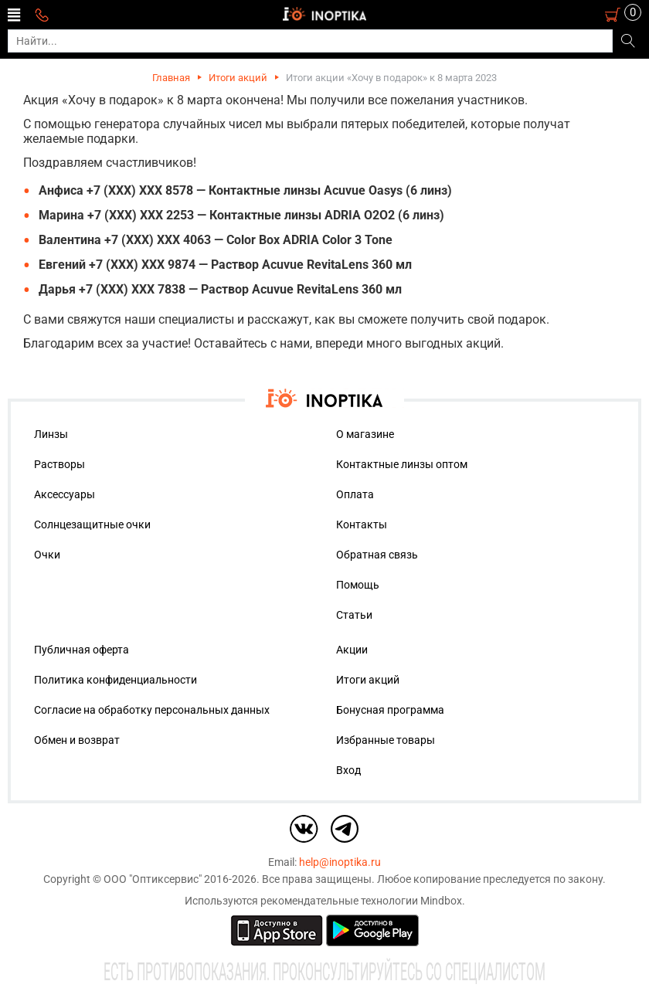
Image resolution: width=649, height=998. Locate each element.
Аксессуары (64, 494)
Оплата (355, 494)
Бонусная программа (390, 710)
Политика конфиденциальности (115, 680)
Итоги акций (238, 77)
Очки (47, 554)
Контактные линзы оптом (401, 464)
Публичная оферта (81, 649)
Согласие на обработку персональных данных (152, 710)
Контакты (361, 524)
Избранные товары (385, 740)
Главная (171, 77)
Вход (348, 770)
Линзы (51, 434)
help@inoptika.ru (340, 862)
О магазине (365, 434)
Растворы (59, 464)
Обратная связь (377, 554)
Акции (352, 649)
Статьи (354, 615)
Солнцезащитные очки (92, 524)
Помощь (357, 585)
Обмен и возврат (77, 740)
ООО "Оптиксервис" (153, 879)
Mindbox (441, 900)
